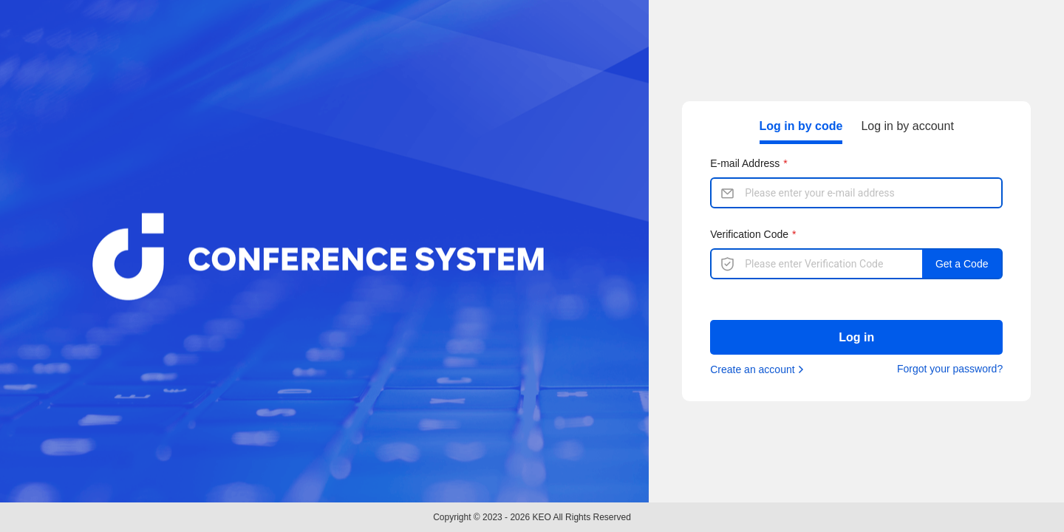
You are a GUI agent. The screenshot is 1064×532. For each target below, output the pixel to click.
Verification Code (749, 234)
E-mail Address (745, 163)
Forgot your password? (950, 369)
